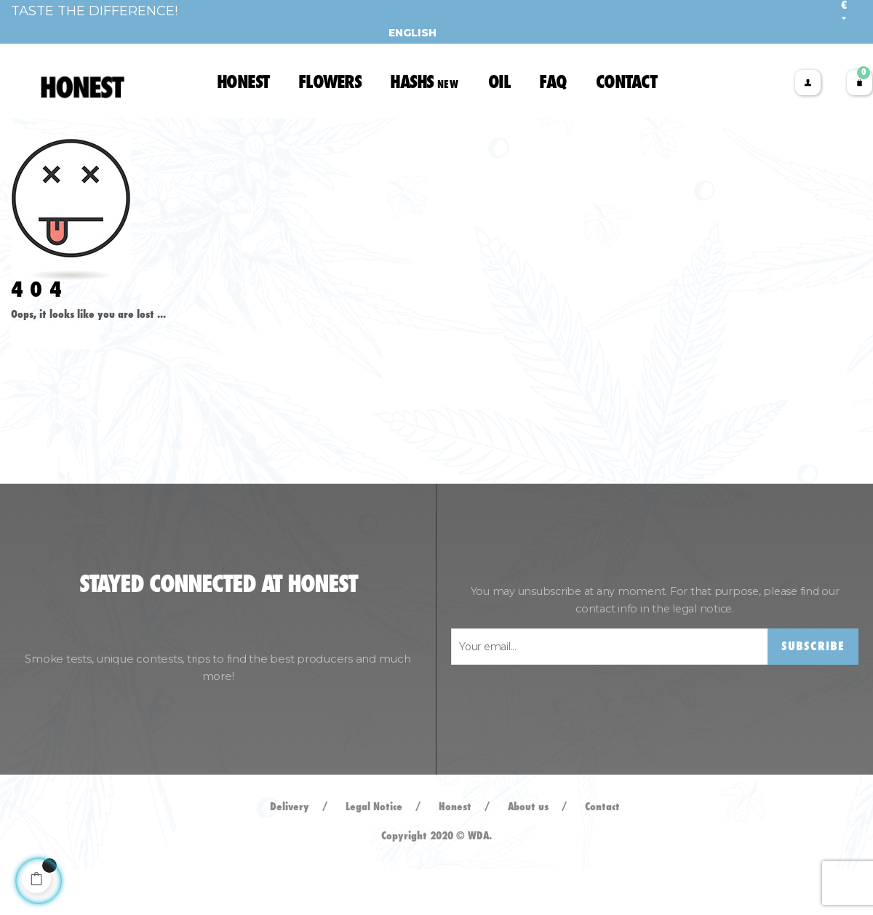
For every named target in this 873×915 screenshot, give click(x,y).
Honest (455, 853)
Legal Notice (374, 853)
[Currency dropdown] (843, 12)
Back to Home (55, 381)
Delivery (289, 853)
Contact (602, 853)
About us (528, 853)
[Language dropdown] (407, 33)
